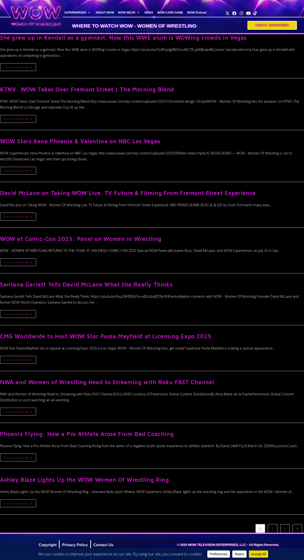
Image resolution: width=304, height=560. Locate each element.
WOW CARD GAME (170, 12)
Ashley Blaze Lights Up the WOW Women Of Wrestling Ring (84, 479)
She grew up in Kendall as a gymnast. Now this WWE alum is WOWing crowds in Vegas (123, 37)
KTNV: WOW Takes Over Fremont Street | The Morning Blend (87, 89)
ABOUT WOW (104, 12)
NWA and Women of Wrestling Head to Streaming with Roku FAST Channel (107, 382)
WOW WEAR (129, 12)
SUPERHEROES (77, 12)
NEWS (148, 12)
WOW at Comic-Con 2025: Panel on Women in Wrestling (81, 238)
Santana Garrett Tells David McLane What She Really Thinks (86, 284)
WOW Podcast (197, 12)
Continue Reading (20, 66)
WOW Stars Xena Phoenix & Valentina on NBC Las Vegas (80, 141)
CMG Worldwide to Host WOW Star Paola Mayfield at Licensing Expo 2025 (105, 336)
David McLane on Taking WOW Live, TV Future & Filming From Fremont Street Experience (128, 193)
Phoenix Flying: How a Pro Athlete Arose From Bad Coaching (87, 434)
